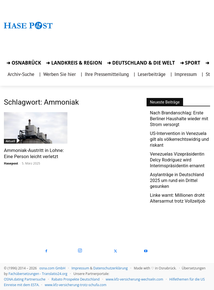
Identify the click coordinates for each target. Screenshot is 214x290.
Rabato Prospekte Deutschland (76, 279)
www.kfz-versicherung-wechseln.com (134, 279)
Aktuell (10, 141)
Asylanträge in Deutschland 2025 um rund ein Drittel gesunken (177, 180)
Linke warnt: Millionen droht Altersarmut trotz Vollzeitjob (177, 198)
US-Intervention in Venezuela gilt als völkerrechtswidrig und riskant (179, 139)
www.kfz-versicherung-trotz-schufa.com (75, 284)
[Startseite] (28, 30)
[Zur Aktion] (28, 35)
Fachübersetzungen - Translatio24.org (37, 273)
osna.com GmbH (52, 268)
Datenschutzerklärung (110, 268)
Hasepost (11, 163)
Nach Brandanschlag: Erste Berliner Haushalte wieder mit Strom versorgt (179, 118)
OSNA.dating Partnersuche (24, 279)
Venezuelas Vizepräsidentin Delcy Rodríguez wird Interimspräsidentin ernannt (177, 159)
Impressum (80, 268)
